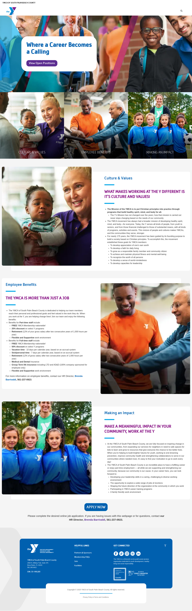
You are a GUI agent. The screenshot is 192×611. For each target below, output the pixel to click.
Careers (152, 3)
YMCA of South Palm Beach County (19, 3)
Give (120, 10)
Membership (60, 10)
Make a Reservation (166, 3)
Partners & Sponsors (83, 552)
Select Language (182, 3)
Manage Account (140, 3)
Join (185, 10)
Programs (43, 10)
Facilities (78, 565)
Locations (90, 10)
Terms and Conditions (101, 597)
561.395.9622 (32, 567)
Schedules (76, 10)
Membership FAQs (82, 557)
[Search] (127, 2)
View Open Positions (42, 63)
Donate (174, 10)
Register (160, 10)
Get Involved (134, 10)
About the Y (106, 10)
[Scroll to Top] (165, 545)
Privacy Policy (87, 597)
